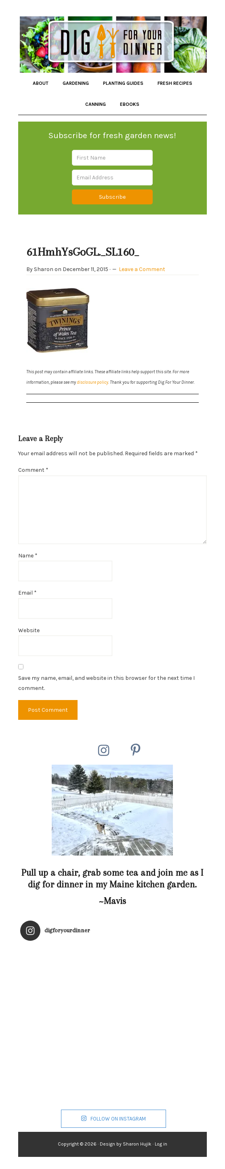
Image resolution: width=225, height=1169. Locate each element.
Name (28, 555)
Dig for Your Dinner (112, 42)
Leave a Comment (142, 269)
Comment (33, 470)
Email (27, 592)
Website (29, 630)
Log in (161, 1144)
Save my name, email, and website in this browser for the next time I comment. (106, 683)
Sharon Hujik (137, 1144)
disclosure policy (92, 382)
